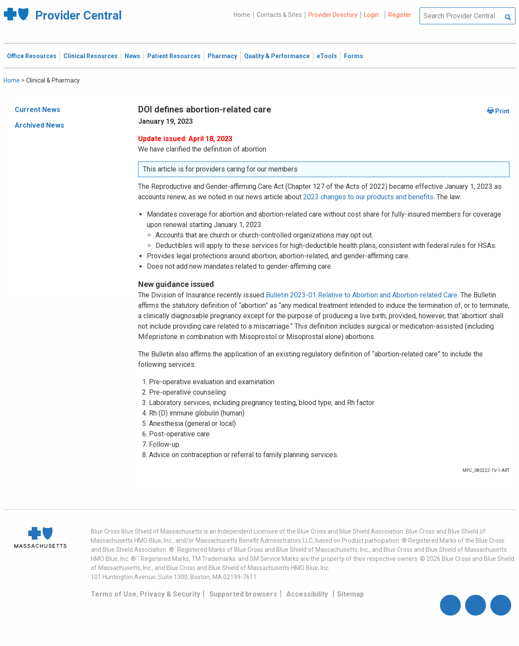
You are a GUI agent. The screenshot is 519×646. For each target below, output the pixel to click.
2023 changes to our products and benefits (368, 197)
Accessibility (307, 594)
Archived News (39, 125)
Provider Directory (332, 14)
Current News (37, 109)
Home (242, 14)
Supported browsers (243, 594)
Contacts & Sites (279, 14)
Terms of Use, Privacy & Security (145, 594)
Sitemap (350, 594)
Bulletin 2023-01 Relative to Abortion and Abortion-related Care (361, 295)
